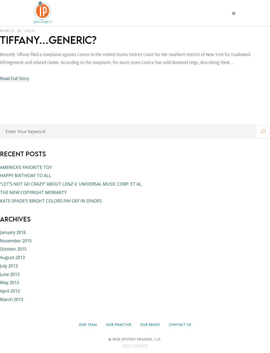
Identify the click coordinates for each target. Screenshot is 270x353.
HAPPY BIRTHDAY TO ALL (25, 175)
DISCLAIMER (135, 346)
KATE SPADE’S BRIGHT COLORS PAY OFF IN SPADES (51, 201)
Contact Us (180, 325)
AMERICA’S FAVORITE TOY (26, 167)
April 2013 (10, 291)
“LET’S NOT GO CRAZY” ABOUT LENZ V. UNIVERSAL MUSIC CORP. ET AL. (71, 184)
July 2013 (9, 266)
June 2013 (10, 274)
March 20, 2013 (17, 30)
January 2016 (13, 232)
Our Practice (118, 325)
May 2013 (9, 282)
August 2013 (12, 257)
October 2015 (13, 249)
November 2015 (16, 240)
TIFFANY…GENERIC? (48, 40)
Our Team (88, 325)
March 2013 (11, 299)
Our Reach (150, 325)
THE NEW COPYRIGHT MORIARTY (33, 192)
